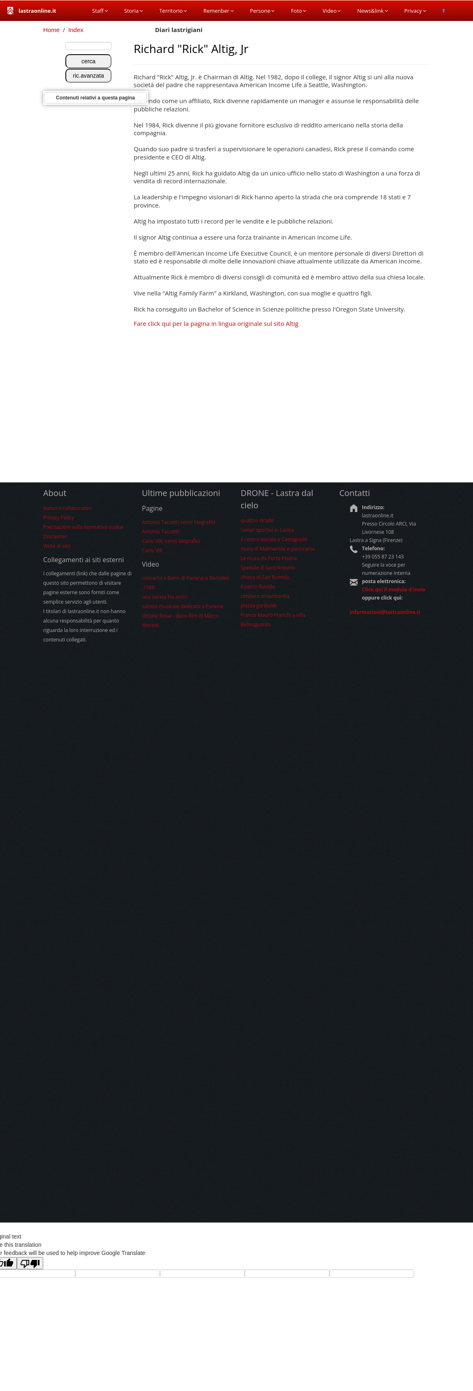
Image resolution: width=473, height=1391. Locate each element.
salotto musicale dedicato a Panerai (182, 606)
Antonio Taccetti (160, 531)
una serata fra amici (165, 596)
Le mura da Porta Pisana (269, 558)
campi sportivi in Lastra (267, 529)
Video (331, 10)
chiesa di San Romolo (265, 577)
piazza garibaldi (258, 605)
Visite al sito (56, 545)
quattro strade (257, 520)
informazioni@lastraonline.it (385, 612)
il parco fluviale (258, 586)
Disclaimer (55, 536)
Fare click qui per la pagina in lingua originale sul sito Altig (216, 323)
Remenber (218, 10)
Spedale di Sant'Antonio (268, 567)
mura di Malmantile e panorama (278, 548)
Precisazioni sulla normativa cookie (83, 527)
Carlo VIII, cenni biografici (171, 540)
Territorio (173, 10)
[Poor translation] (30, 1263)
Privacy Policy (58, 517)
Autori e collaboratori (67, 508)
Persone (262, 10)
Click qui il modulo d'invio (393, 589)
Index (75, 29)
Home (51, 29)
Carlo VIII (152, 550)
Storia (133, 10)
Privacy (415, 10)
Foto (298, 10)
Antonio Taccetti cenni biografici (178, 522)
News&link (372, 10)
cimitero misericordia (265, 596)
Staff (100, 10)
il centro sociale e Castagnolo (274, 539)
